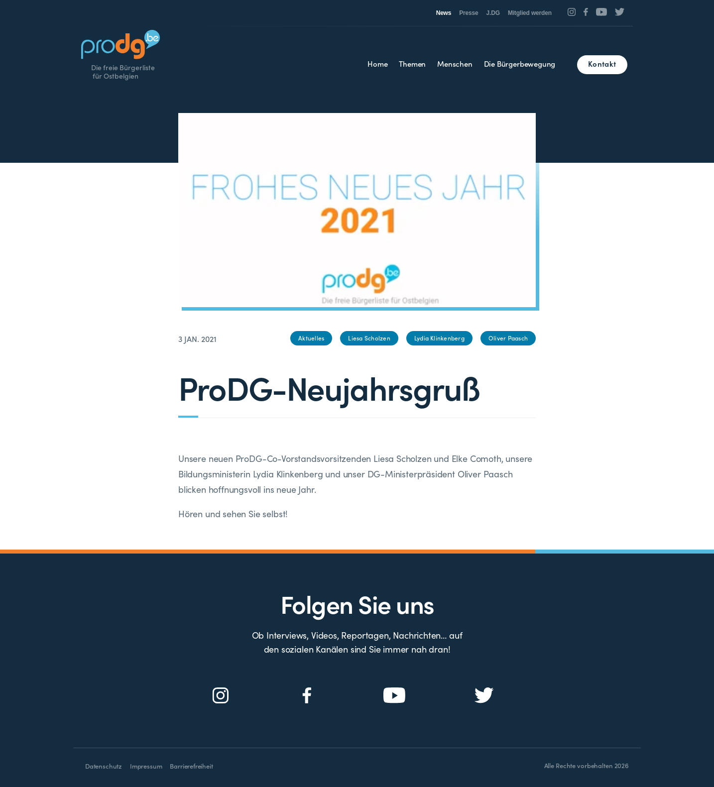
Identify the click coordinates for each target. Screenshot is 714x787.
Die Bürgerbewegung (520, 63)
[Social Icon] (572, 12)
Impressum (146, 766)
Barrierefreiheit (191, 766)
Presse (468, 12)
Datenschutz (103, 766)
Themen (412, 63)
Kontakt (602, 63)
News (444, 12)
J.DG (493, 12)
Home (377, 63)
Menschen (455, 63)
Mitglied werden (530, 12)
